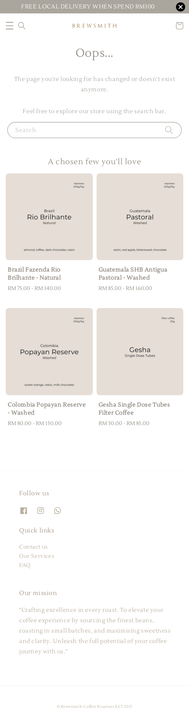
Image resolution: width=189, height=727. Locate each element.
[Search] (169, 129)
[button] (9, 25)
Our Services (36, 556)
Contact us (33, 547)
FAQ (25, 565)
